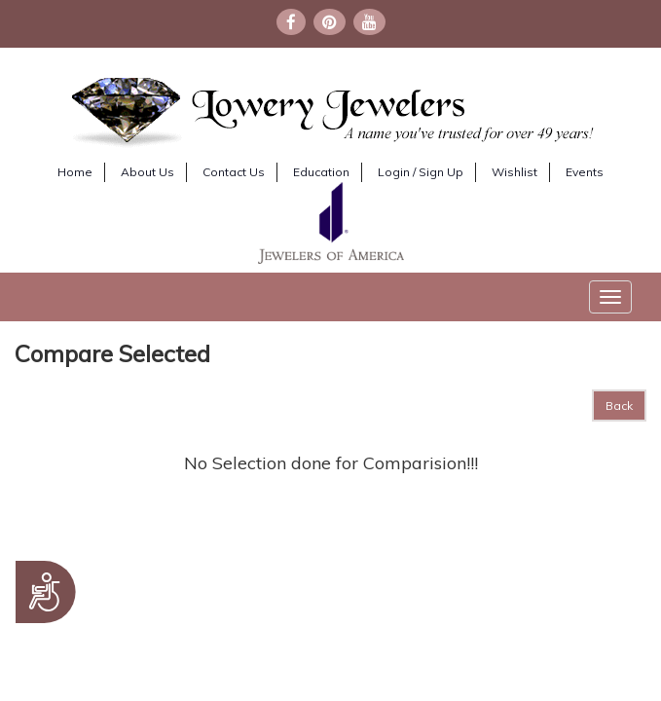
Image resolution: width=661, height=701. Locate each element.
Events (585, 172)
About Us (147, 172)
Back (619, 405)
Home (74, 172)
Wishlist (514, 172)
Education (321, 172)
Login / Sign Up (420, 172)
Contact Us (233, 172)
